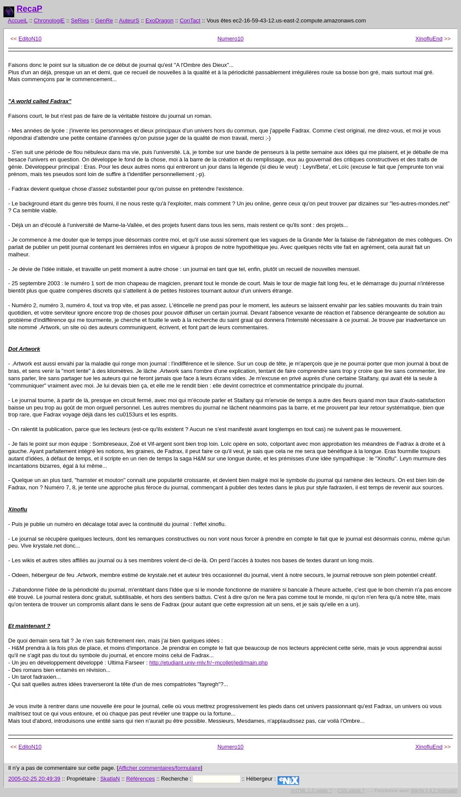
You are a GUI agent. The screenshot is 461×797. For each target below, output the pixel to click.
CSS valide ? (351, 790)
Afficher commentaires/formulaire (159, 768)
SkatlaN (110, 778)
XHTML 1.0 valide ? (311, 790)
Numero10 (231, 38)
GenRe (104, 20)
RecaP (29, 8)
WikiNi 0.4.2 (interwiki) (434, 790)
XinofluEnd (428, 38)
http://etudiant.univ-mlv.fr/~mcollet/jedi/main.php (208, 662)
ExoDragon (159, 20)
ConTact (190, 20)
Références (140, 778)
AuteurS (129, 20)
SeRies (80, 20)
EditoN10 (30, 38)
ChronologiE (49, 20)
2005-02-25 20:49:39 (34, 778)
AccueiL (18, 20)
